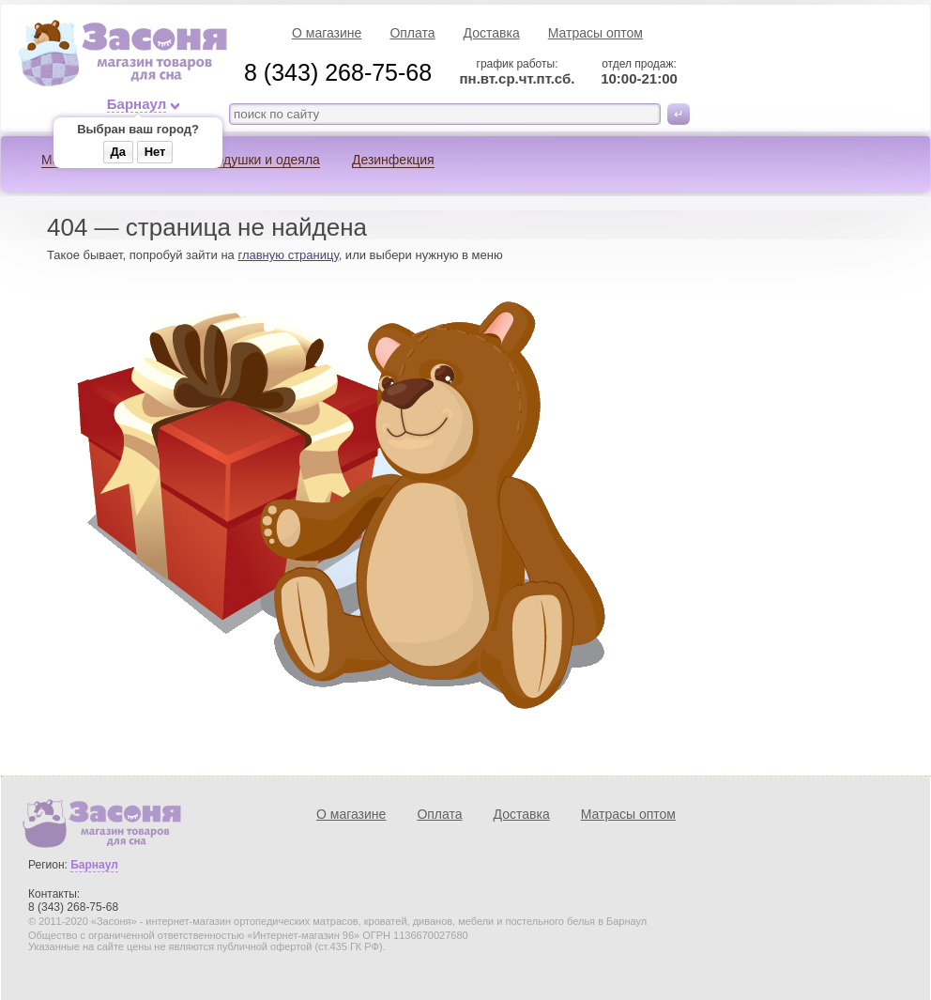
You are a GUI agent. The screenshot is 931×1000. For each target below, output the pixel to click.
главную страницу (287, 255)
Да (119, 152)
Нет (155, 152)
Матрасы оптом (595, 32)
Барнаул (136, 104)
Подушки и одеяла (262, 159)
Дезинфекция (393, 159)
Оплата (412, 32)
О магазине (326, 32)
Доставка (492, 32)
